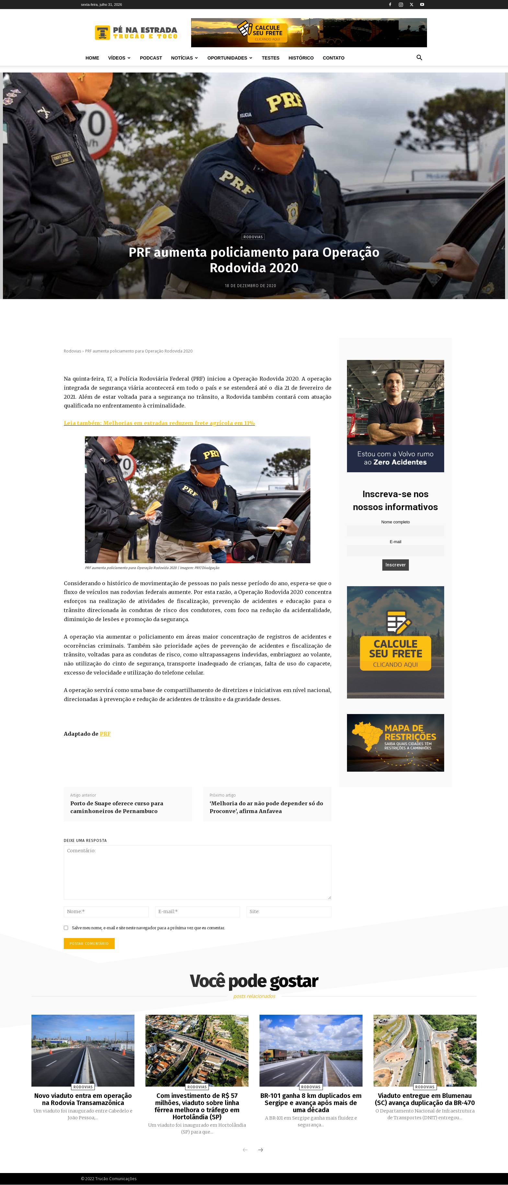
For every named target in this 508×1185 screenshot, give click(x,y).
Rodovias (253, 237)
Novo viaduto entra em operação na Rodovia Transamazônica (83, 1099)
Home (92, 58)
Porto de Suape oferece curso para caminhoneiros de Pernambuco (116, 807)
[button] (419, 58)
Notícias (184, 58)
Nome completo (395, 522)
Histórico (301, 58)
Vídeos (119, 58)
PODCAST (151, 58)
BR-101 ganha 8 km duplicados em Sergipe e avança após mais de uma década (311, 1103)
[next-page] (260, 1150)
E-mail (395, 542)
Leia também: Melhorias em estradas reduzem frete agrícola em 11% (159, 423)
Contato (333, 58)
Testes (270, 58)
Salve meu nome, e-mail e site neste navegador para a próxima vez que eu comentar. (148, 927)
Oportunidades (229, 58)
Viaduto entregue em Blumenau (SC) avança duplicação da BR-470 (425, 1099)
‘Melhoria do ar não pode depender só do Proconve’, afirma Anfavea (266, 807)
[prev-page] (245, 1150)
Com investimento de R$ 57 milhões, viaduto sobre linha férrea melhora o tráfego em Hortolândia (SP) (197, 1106)
